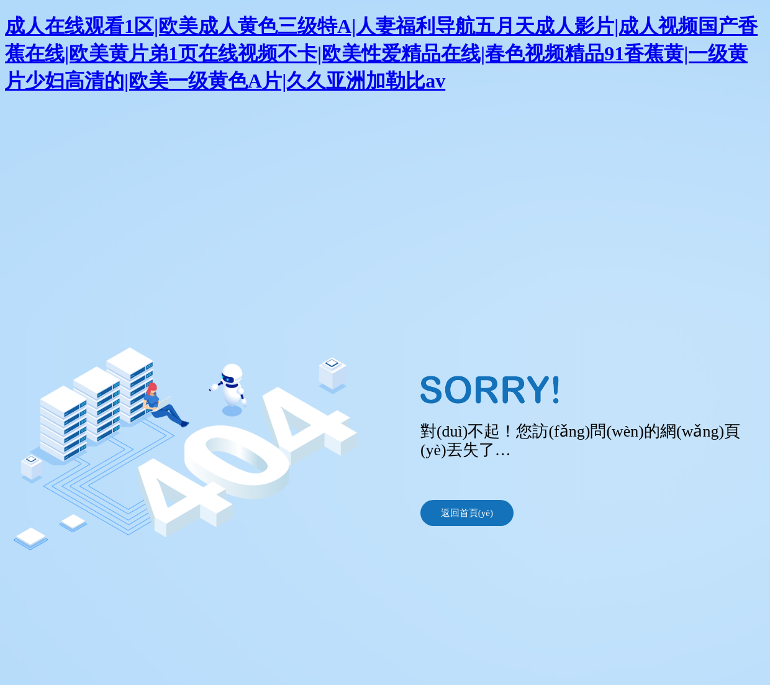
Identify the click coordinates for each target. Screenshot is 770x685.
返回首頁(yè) (467, 513)
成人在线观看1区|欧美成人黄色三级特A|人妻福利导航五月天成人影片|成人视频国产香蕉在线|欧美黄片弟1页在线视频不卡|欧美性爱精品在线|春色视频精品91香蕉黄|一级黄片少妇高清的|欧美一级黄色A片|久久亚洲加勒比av (381, 53)
